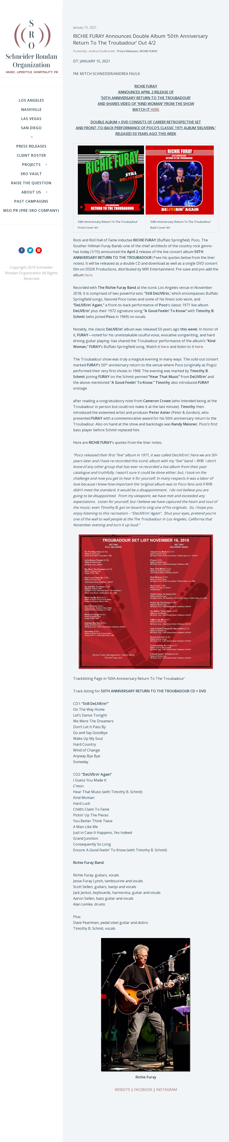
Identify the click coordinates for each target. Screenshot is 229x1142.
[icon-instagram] (40, 250)
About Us (31, 192)
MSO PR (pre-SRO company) (31, 210)
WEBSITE (122, 1089)
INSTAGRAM (166, 1089)
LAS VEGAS (31, 118)
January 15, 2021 (85, 27)
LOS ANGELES (31, 100)
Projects (31, 164)
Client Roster (31, 155)
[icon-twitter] (31, 250)
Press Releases (31, 146)
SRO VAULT (31, 173)
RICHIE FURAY (148, 51)
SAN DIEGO (31, 127)
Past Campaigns (31, 201)
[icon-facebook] (23, 250)
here (88, 275)
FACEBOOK (143, 1089)
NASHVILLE (31, 109)
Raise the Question (31, 182)
